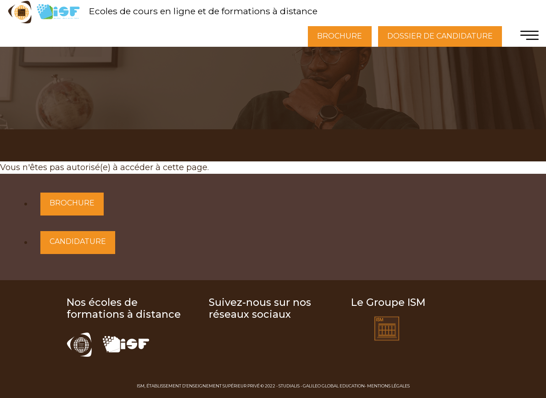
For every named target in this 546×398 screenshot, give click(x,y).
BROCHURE (339, 36)
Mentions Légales (388, 385)
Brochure (72, 203)
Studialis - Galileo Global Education (322, 385)
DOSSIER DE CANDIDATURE (440, 36)
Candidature (78, 241)
